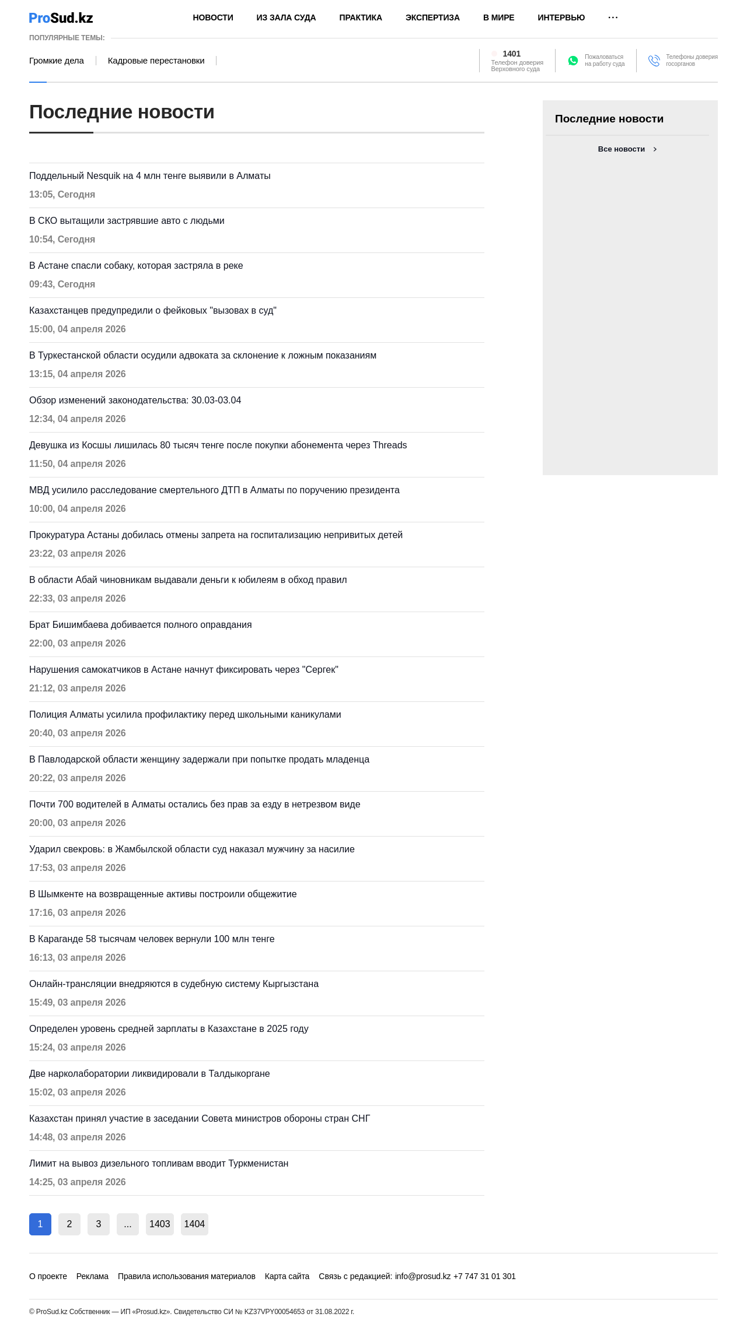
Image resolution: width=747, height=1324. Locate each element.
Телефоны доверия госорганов (692, 60)
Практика (361, 17)
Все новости (621, 149)
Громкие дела (56, 60)
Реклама (92, 1276)
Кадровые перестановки (156, 60)
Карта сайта (287, 1276)
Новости (213, 17)
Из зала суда (286, 17)
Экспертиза (433, 17)
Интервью (561, 17)
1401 (512, 53)
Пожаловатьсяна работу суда (604, 60)
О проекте (48, 1276)
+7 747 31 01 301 (484, 1276)
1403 (159, 1224)
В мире (499, 17)
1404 (194, 1224)
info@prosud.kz (423, 1276)
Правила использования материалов (187, 1276)
